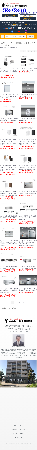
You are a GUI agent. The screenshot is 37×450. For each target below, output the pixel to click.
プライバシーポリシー (18, 433)
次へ (24, 302)
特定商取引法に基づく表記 (18, 429)
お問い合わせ (18, 437)
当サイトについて (18, 425)
